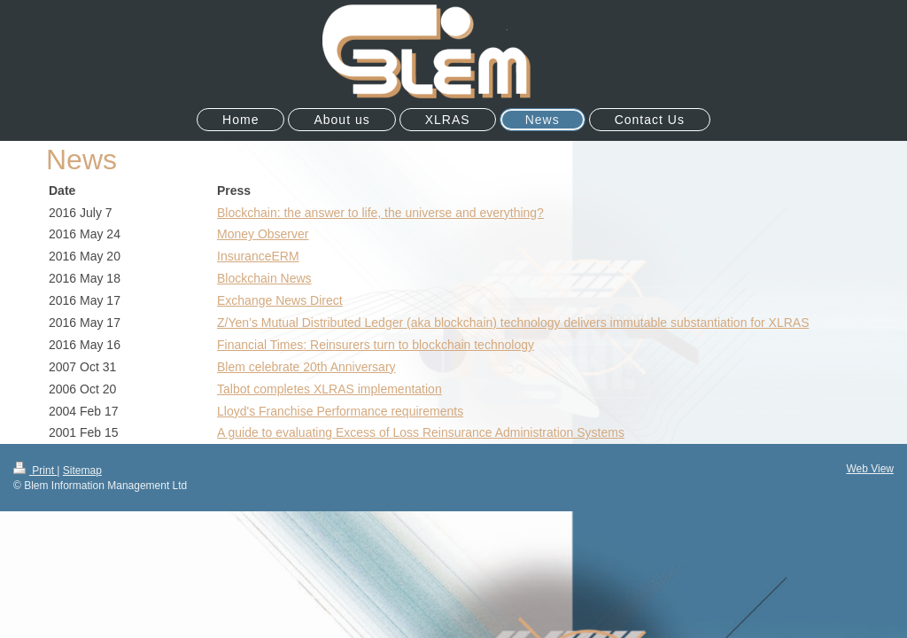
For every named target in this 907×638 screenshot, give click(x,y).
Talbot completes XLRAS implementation (329, 389)
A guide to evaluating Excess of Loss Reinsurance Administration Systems (420, 432)
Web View (870, 469)
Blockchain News (264, 278)
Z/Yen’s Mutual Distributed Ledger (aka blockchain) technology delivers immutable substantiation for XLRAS (513, 322)
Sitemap (82, 470)
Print (35, 470)
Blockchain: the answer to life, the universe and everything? (380, 213)
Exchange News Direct (280, 300)
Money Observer (262, 234)
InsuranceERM (258, 256)
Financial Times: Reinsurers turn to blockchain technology (375, 345)
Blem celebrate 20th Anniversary (306, 367)
